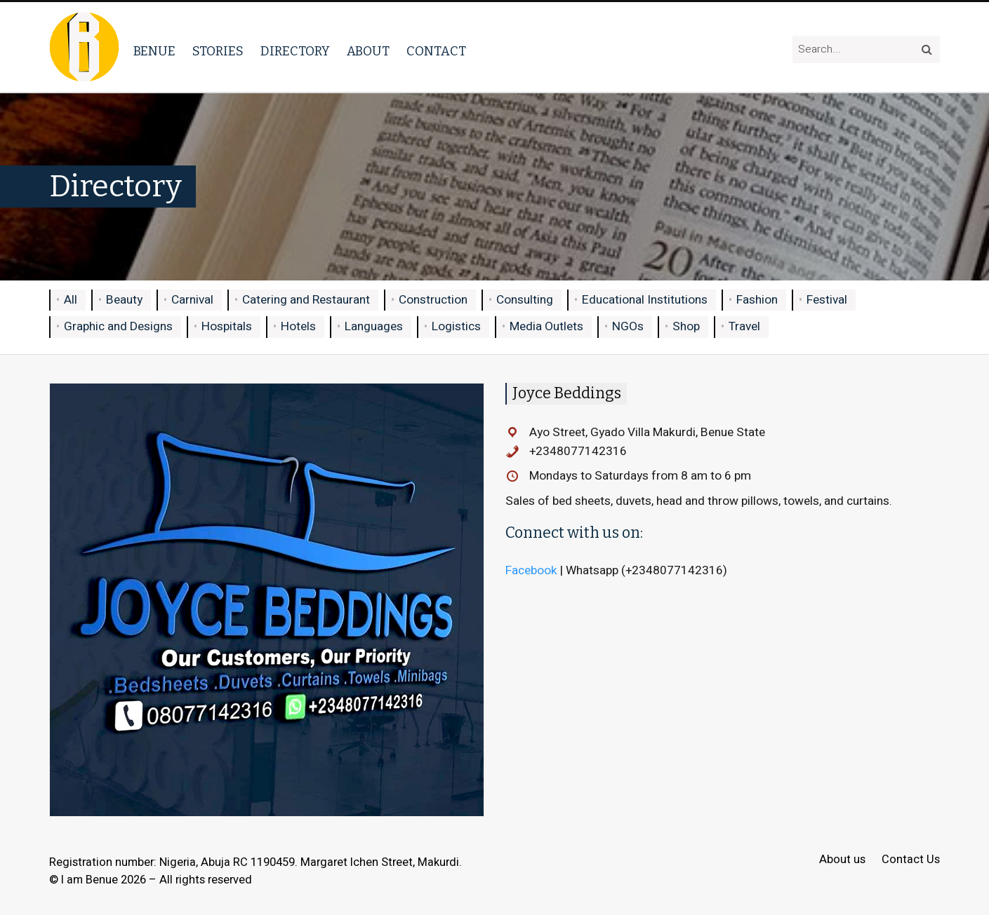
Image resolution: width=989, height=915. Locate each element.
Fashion (757, 300)
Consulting (524, 300)
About (368, 51)
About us (842, 860)
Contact (436, 51)
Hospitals (226, 326)
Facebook (531, 570)
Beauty (124, 300)
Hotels (298, 326)
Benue (154, 51)
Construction (433, 300)
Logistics (456, 326)
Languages (374, 326)
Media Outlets (546, 326)
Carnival (192, 300)
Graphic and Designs (118, 326)
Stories (218, 51)
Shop (686, 326)
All (70, 300)
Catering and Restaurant (306, 300)
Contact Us (911, 860)
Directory (295, 51)
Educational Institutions (645, 300)
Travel (744, 326)
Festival (827, 300)
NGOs (628, 326)
